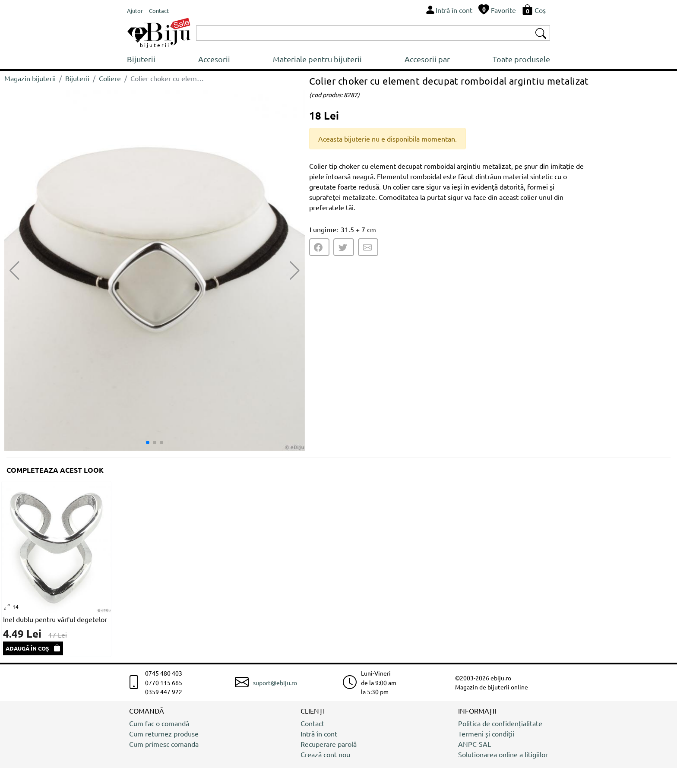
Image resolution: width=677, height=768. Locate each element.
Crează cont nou (325, 754)
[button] (295, 270)
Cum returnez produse (164, 733)
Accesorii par (427, 58)
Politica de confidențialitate (500, 723)
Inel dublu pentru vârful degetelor (55, 619)
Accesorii (214, 58)
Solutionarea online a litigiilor (503, 754)
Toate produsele (521, 58)
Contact (312, 723)
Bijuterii (141, 58)
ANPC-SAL (474, 744)
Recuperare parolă (329, 744)
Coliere (110, 78)
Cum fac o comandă (159, 723)
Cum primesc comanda (164, 744)
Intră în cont (319, 733)
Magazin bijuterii (30, 78)
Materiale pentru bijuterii (317, 58)
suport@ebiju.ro (275, 682)
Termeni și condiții (486, 733)
